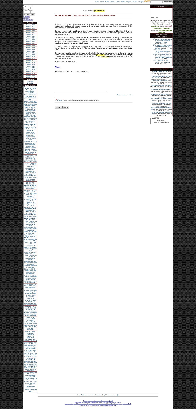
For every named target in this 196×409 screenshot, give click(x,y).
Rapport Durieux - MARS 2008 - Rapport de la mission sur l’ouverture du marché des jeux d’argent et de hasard (30, 336)
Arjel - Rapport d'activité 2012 (30, 179)
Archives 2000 (30, 73)
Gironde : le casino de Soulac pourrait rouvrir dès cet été (163, 51)
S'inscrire (60, 104)
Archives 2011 (30, 53)
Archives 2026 (30, 25)
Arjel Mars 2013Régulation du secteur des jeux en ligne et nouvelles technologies (30, 185)
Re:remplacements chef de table (161, 85)
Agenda (118, 1)
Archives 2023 (30, 30)
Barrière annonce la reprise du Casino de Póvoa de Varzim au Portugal (163, 40)
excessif (169, 26)
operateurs (155, 26)
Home (97, 1)
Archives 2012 (30, 51)
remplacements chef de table (160, 94)
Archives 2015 (30, 45)
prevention (161, 32)
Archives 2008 (30, 58)
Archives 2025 (30, 26)
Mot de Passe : (27, 10)
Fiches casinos (109, 1)
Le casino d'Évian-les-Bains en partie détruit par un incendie (163, 46)
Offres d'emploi (125, 1)
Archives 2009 (30, 56)
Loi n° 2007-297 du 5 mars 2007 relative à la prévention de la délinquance (30, 368)
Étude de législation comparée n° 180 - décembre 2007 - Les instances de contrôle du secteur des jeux (30, 353)
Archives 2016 (30, 43)
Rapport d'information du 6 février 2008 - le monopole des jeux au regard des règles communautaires (30, 345)
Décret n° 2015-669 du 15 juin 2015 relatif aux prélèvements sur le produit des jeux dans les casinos (30, 104)
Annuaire (134, 1)
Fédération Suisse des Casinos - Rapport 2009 (30, 296)
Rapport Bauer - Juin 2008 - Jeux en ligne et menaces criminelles (30, 327)
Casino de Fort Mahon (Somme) (161, 103)
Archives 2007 (30, 60)
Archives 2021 (30, 34)
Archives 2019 (30, 38)
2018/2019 (30, 81)
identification (157, 28)
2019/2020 (30, 83)
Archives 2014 (30, 47)
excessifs (163, 26)
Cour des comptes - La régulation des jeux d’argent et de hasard (30, 97)
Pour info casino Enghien (159, 80)
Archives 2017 (30, 41)
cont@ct (141, 1)
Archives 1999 (30, 75)
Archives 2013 (30, 49)
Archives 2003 (30, 68)
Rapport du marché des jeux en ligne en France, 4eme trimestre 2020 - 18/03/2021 (30, 90)
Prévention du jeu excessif (161, 24)
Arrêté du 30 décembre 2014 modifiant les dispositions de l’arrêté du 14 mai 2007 (30, 136)
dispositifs (166, 28)
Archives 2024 (30, 28)
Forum (102, 1)
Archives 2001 (30, 71)
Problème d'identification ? (28, 18)
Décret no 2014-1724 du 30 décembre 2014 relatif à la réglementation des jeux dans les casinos (30, 158)
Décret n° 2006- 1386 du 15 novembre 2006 (30, 383)
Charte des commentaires (124, 98)
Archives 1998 (30, 77)
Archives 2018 (30, 40)
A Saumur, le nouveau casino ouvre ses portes (162, 61)
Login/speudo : (27, 6)
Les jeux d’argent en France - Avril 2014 (30, 164)
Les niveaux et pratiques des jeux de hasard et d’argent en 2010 (30, 248)
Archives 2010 (30, 55)
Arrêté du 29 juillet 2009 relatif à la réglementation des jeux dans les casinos (30, 302)
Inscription (26, 16)
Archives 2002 (30, 70)
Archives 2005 (30, 64)
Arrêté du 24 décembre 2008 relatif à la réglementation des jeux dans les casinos (30, 320)
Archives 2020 (30, 36)
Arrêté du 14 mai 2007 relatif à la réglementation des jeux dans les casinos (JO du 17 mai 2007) (30, 361)
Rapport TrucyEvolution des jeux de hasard (30, 389)
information (154, 30)
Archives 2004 (30, 66)
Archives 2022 (30, 32)
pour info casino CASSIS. (160, 71)
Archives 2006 (30, 62)
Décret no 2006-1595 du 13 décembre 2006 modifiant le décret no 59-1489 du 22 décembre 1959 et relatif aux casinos (30, 376)
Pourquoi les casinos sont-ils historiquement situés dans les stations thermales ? (163, 57)
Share (57, 67)
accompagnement (165, 30)
